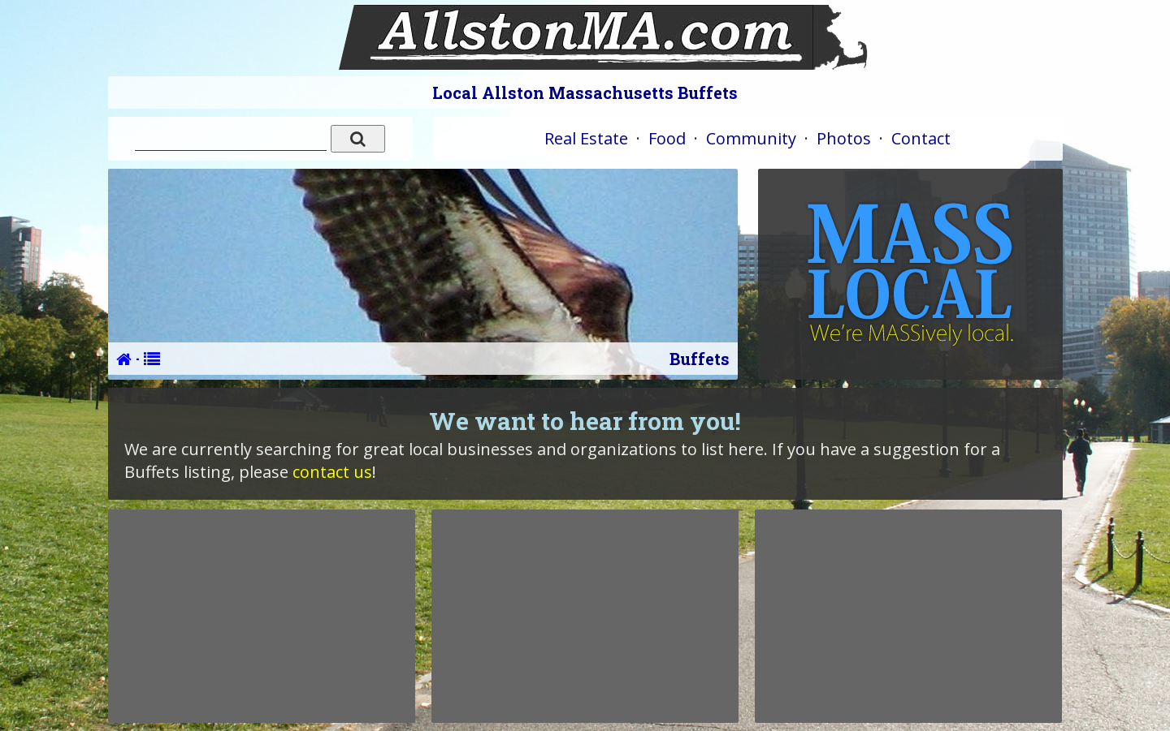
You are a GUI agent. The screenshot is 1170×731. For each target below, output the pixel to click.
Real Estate (586, 138)
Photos (844, 138)
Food (667, 138)
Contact (921, 138)
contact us (332, 472)
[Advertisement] (262, 615)
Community (751, 138)
